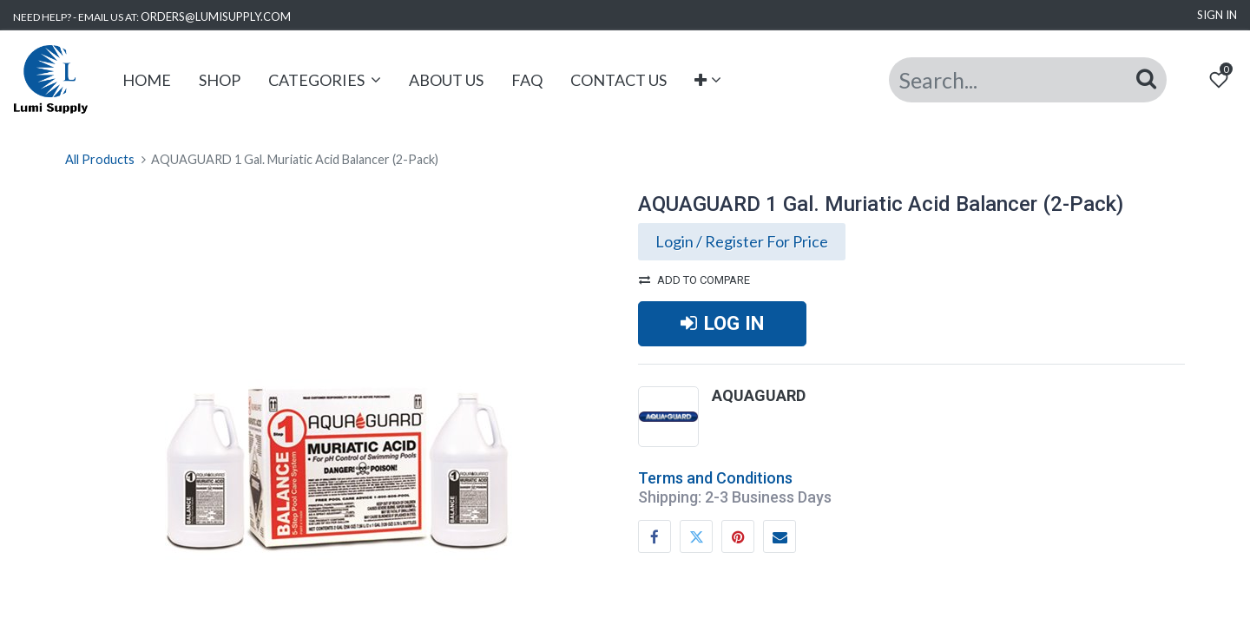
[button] (708, 80)
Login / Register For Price (741, 241)
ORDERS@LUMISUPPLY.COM (216, 16)
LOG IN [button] (722, 323)
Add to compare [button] (694, 279)
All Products (100, 159)
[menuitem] (147, 80)
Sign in (1217, 15)
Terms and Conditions (715, 478)
